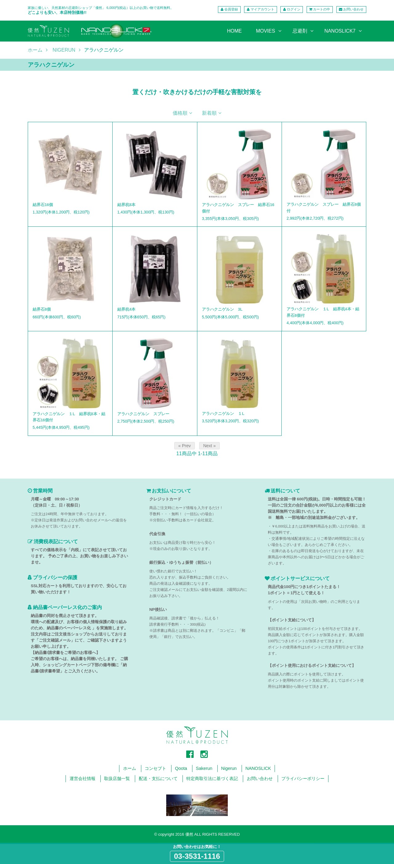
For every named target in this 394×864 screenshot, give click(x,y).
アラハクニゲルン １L (223, 413)
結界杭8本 (126, 204)
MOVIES (265, 31)
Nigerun (228, 768)
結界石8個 (42, 309)
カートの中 (321, 9)
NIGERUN (64, 50)
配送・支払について (158, 778)
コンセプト (155, 768)
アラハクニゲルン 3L (222, 309)
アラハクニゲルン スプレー (143, 414)
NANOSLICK (258, 768)
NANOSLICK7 (340, 31)
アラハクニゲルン (103, 50)
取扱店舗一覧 (117, 778)
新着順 (209, 113)
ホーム (35, 50)
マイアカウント (262, 9)
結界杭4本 (126, 309)
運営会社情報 (82, 778)
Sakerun (204, 768)
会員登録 (231, 9)
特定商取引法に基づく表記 (212, 778)
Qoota (181, 768)
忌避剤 (299, 31)
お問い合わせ (353, 9)
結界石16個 (43, 204)
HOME (234, 31)
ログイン (293, 9)
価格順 (180, 113)
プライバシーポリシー (302, 778)
